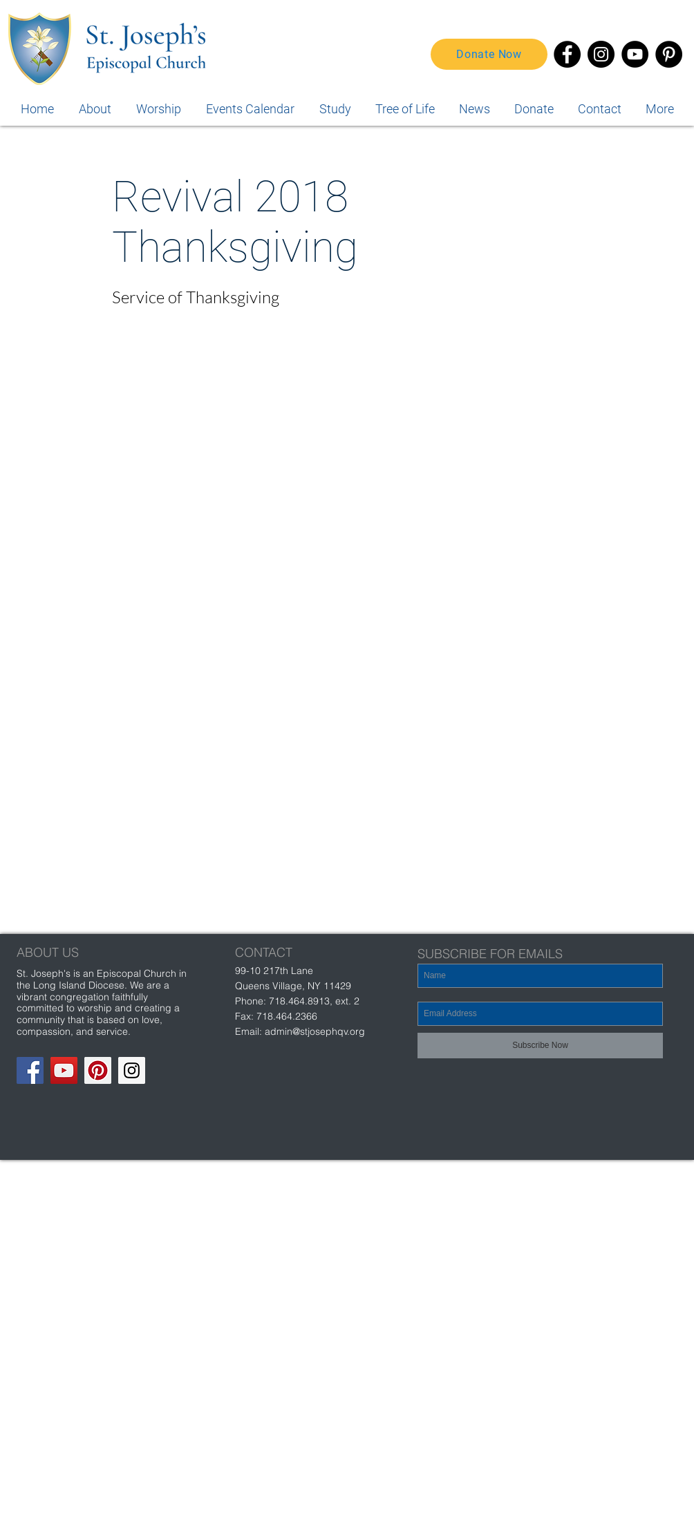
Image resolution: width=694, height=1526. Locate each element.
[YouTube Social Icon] (63, 1070)
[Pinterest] (668, 54)
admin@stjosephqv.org (315, 1031)
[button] (659, 109)
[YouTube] (634, 54)
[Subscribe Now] (540, 1045)
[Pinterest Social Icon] (97, 1070)
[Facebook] (567, 54)
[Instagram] (601, 54)
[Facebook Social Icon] (30, 1070)
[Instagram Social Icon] (131, 1070)
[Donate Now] (489, 54)
